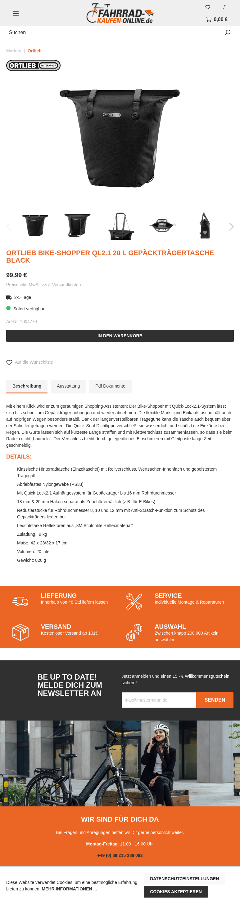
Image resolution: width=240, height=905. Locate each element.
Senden (215, 700)
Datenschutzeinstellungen (184, 878)
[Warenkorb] (217, 19)
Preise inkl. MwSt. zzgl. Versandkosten (43, 284)
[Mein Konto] (225, 7)
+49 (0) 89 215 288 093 (120, 855)
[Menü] (15, 13)
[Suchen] (113, 32)
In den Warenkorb (120, 335)
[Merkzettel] (207, 7)
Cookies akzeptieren (176, 891)
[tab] (27, 386)
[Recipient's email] (159, 700)
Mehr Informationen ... (69, 888)
